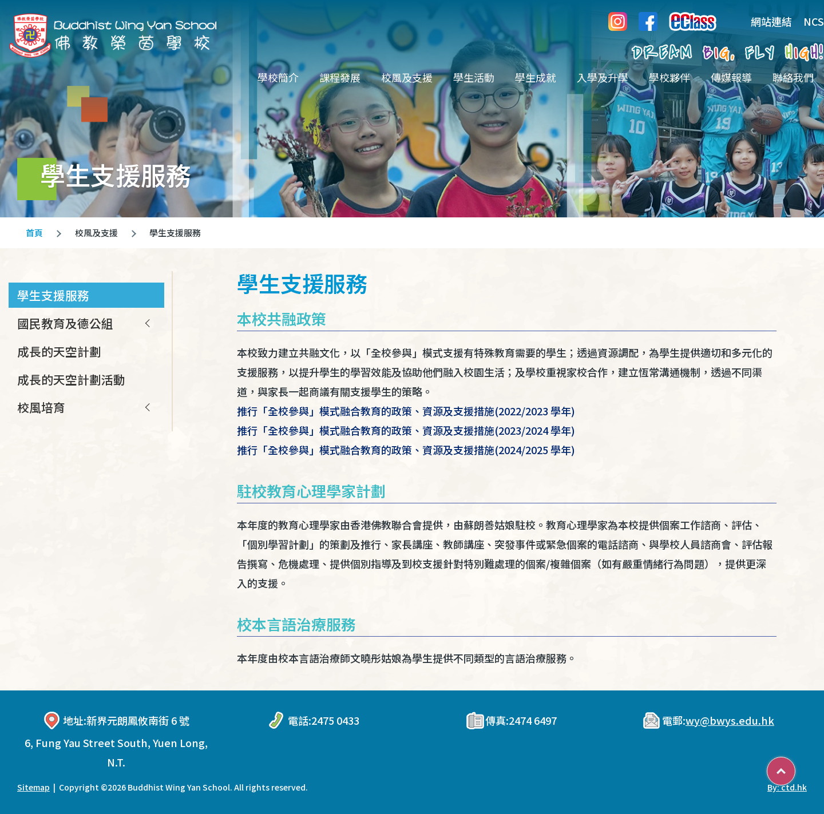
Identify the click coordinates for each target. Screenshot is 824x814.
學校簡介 (278, 77)
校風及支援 (407, 77)
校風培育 (41, 407)
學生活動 (473, 77)
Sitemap (33, 787)
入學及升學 (602, 77)
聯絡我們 (793, 77)
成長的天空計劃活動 (71, 379)
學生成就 (535, 77)
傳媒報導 (731, 77)
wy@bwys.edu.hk (730, 720)
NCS (813, 21)
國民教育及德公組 (65, 323)
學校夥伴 (669, 77)
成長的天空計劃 (59, 351)
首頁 (34, 233)
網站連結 (763, 21)
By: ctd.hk (787, 787)
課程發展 (339, 77)
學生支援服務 (53, 295)
